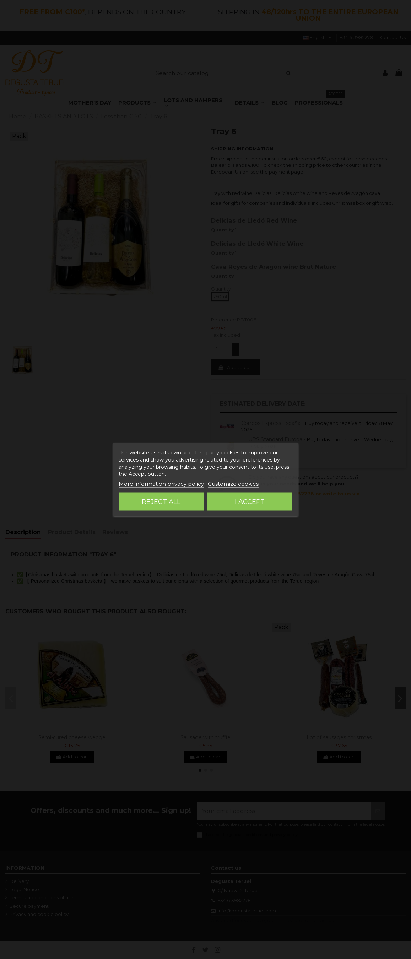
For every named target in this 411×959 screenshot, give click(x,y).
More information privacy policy (161, 483)
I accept (250, 501)
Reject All (161, 501)
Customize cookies (233, 483)
